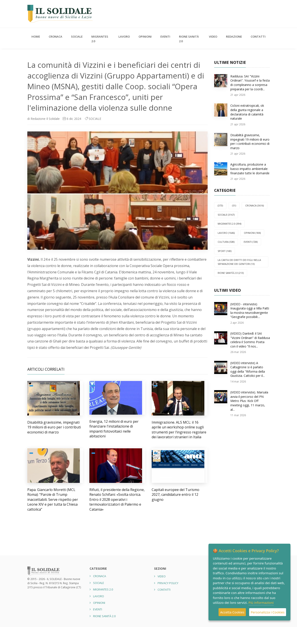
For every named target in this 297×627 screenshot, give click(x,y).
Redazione (234, 36)
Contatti (258, 36)
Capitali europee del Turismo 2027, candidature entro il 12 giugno (175, 494)
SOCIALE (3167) (226, 214)
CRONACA (55, 36)
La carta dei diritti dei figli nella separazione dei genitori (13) (239, 261)
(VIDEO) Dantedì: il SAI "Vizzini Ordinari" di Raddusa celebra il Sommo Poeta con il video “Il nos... (250, 339)
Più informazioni (261, 602)
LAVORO (124, 36)
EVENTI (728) (251, 241)
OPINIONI (145, 36)
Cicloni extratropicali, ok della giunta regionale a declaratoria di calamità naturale (247, 112)
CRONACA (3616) (254, 205)
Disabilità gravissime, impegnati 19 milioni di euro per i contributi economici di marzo (54, 427)
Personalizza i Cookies (268, 612)
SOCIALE (77, 36)
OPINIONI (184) (252, 232)
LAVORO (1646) (226, 232)
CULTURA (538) (226, 241)
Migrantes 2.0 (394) (229, 223)
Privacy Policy (168, 583)
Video (213, 36)
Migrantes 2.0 (99, 39)
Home (35, 36)
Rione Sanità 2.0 (189, 39)
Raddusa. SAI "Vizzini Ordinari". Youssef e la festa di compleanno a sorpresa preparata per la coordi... (250, 82)
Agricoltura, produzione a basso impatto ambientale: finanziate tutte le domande (249, 168)
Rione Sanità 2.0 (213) (231, 272)
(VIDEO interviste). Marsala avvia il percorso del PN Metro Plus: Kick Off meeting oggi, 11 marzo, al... (249, 400)
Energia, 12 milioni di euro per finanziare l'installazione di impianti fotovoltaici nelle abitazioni (114, 428)
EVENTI (165, 36)
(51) (234, 205)
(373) (220, 205)
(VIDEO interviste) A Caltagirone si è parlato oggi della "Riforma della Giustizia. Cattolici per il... (247, 369)
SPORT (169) (224, 251)
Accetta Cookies (232, 612)
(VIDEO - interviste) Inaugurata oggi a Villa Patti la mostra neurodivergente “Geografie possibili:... (249, 310)
